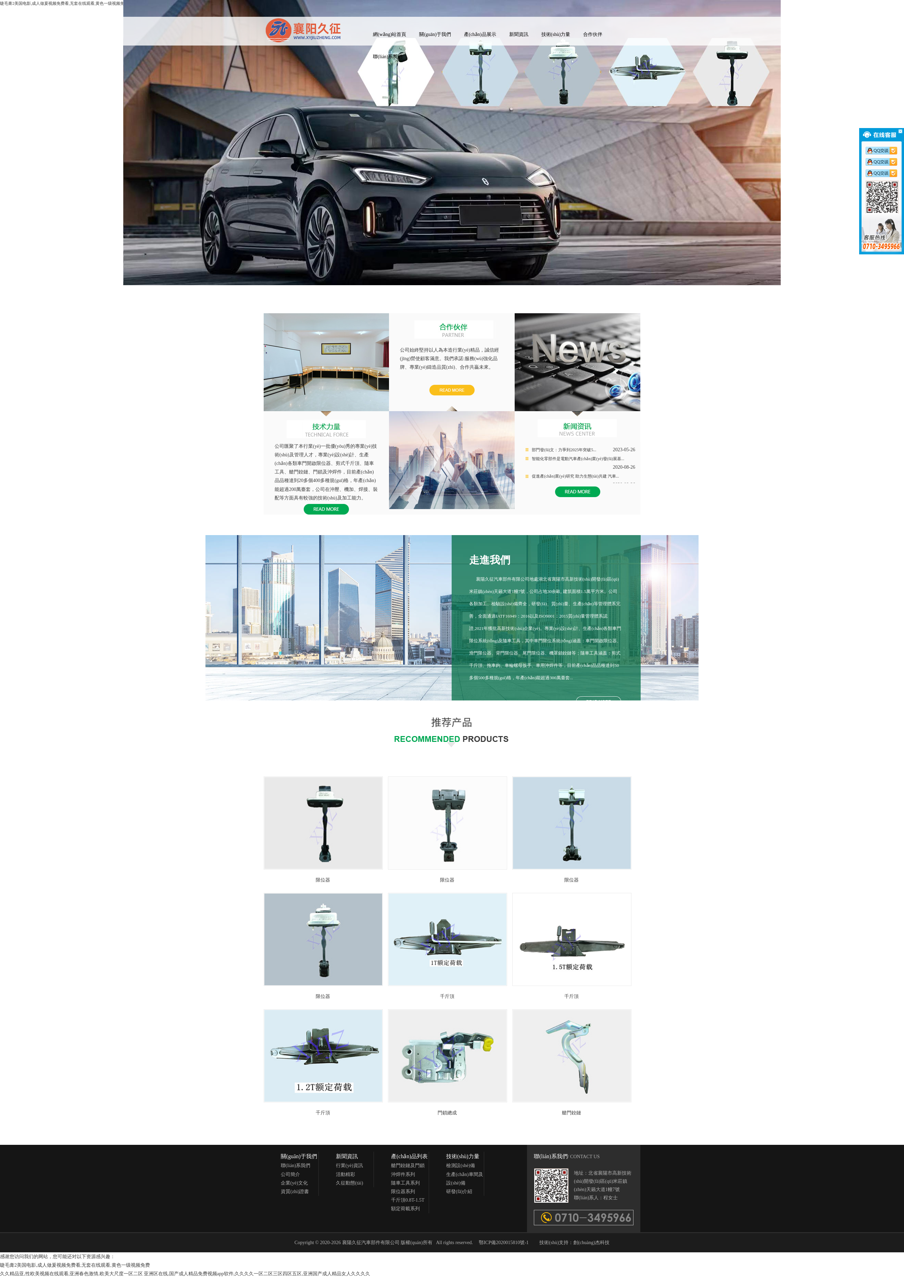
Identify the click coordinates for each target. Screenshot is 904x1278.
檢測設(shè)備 (460, 1165)
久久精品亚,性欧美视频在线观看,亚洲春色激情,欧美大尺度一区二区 (71, 1273)
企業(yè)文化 (294, 1183)
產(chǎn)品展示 (480, 34)
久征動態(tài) (349, 1183)
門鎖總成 (447, 1112)
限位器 (323, 880)
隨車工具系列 (405, 1183)
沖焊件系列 (403, 1174)
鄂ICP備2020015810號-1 (503, 1242)
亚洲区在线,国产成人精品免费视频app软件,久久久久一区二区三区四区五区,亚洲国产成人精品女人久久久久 (257, 1273)
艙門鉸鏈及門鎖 (408, 1165)
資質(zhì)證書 (295, 1191)
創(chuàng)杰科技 (591, 1242)
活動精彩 (345, 1174)
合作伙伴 (592, 34)
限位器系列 (403, 1191)
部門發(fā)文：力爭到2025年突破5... (564, 449)
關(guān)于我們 (435, 34)
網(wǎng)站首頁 (389, 34)
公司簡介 (290, 1174)
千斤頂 (447, 996)
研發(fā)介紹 (459, 1191)
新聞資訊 (518, 34)
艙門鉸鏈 (571, 1112)
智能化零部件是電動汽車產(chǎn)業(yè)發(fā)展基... (578, 458)
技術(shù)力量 (555, 34)
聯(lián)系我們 (387, 56)
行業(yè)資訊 (349, 1165)
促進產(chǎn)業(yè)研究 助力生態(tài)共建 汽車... (575, 476)
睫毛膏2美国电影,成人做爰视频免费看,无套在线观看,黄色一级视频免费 (75, 1265)
